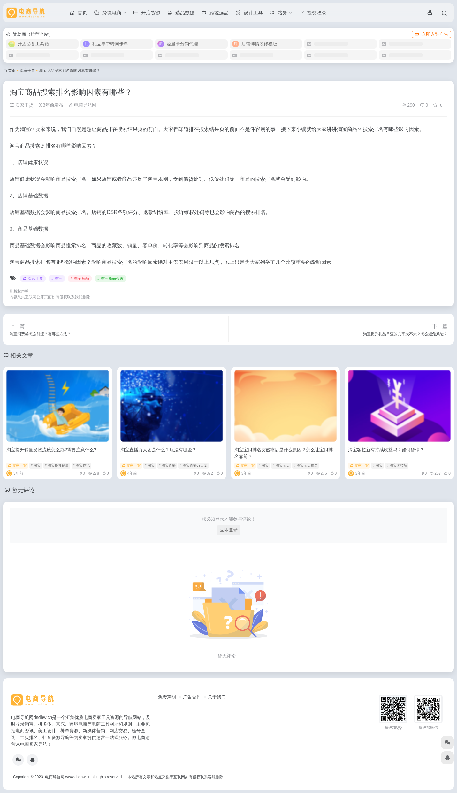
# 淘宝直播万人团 (193, 465)
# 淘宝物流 (81, 465)
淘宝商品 (347, 129)
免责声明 (167, 696)
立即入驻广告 (431, 34)
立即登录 (229, 529)
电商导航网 (82, 105)
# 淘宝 (56, 278)
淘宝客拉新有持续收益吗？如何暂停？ (386, 449)
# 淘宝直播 (167, 465)
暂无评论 (23, 490)
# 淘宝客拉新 (396, 465)
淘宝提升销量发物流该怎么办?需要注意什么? (51, 449)
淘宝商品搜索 (25, 146)
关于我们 (217, 696)
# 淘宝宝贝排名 (306, 465)
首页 (12, 70)
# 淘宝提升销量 (57, 465)
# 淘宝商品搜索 (110, 278)
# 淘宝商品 (80, 278)
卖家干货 (27, 70)
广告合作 (192, 696)
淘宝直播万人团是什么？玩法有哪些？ (158, 449)
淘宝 (25, 129)
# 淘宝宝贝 (281, 465)
